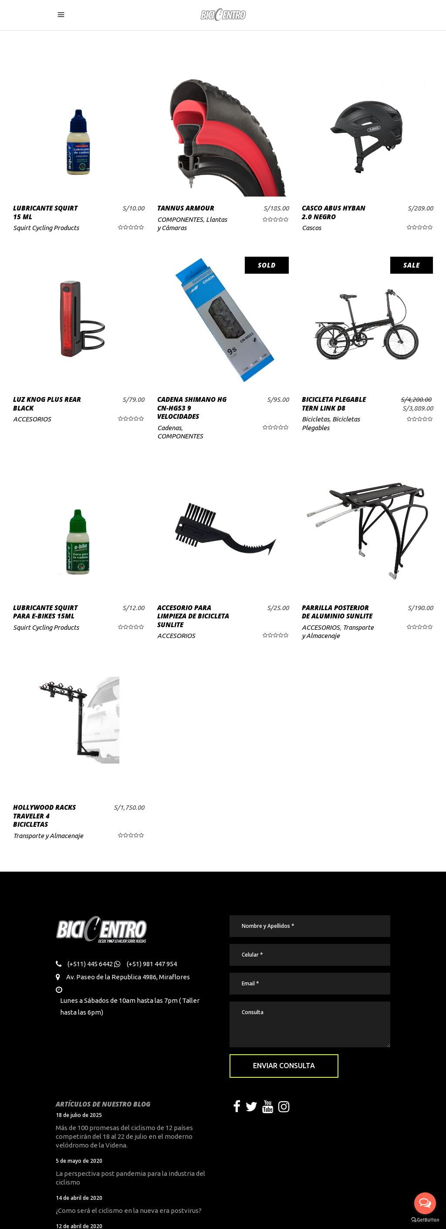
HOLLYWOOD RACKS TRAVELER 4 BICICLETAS (44, 815)
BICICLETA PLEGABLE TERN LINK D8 (334, 403)
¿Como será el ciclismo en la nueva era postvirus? (129, 1210)
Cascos (311, 227)
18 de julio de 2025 (79, 1115)
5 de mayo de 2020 (79, 1160)
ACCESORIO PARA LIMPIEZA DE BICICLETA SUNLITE (193, 616)
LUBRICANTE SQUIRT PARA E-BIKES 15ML (45, 612)
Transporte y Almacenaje (48, 835)
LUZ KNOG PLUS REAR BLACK (47, 403)
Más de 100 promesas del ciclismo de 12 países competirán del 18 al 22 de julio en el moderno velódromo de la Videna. (124, 1136)
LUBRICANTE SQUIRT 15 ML (45, 212)
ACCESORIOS (32, 419)
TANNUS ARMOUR (185, 208)
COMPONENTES (180, 219)
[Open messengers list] (425, 1203)
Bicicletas (315, 419)
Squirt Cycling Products (46, 227)
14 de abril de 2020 (79, 1198)
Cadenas (169, 427)
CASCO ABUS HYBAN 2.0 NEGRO (333, 212)
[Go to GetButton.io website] (425, 1220)
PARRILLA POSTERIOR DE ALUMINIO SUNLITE (337, 612)
